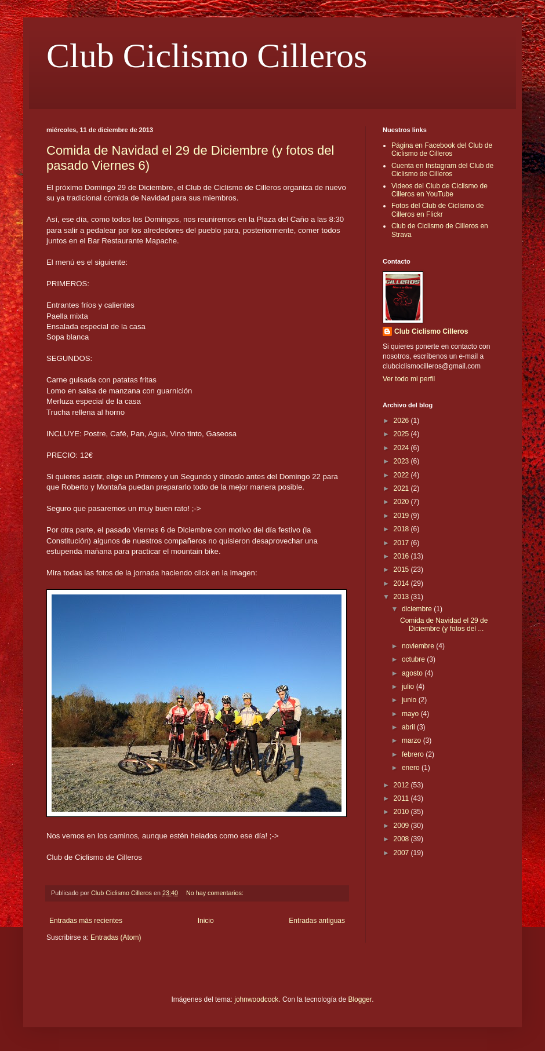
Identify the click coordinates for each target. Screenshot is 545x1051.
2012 (402, 785)
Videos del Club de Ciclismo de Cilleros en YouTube (439, 190)
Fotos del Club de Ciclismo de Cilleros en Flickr (437, 210)
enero (412, 768)
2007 (402, 853)
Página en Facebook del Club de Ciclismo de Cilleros (441, 149)
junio (410, 700)
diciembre (418, 609)
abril (409, 727)
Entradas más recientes (85, 921)
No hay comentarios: (215, 892)
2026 (402, 421)
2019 (402, 516)
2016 (402, 556)
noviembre (419, 646)
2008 (402, 839)
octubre (414, 659)
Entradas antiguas (317, 921)
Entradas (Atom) (115, 937)
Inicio (206, 921)
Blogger (360, 999)
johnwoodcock (256, 999)
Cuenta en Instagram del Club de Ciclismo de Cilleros (442, 170)
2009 (402, 826)
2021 (402, 488)
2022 (402, 475)
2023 (402, 461)
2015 (402, 569)
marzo (412, 740)
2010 (402, 812)
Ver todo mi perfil (409, 379)
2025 (402, 434)
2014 (402, 583)
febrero (414, 754)
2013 (402, 597)
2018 (402, 529)
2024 (402, 448)
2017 (402, 543)
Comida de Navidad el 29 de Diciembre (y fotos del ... (444, 624)
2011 (402, 798)
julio (409, 687)
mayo (411, 714)
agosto (413, 673)
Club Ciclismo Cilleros (206, 56)
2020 (402, 502)
